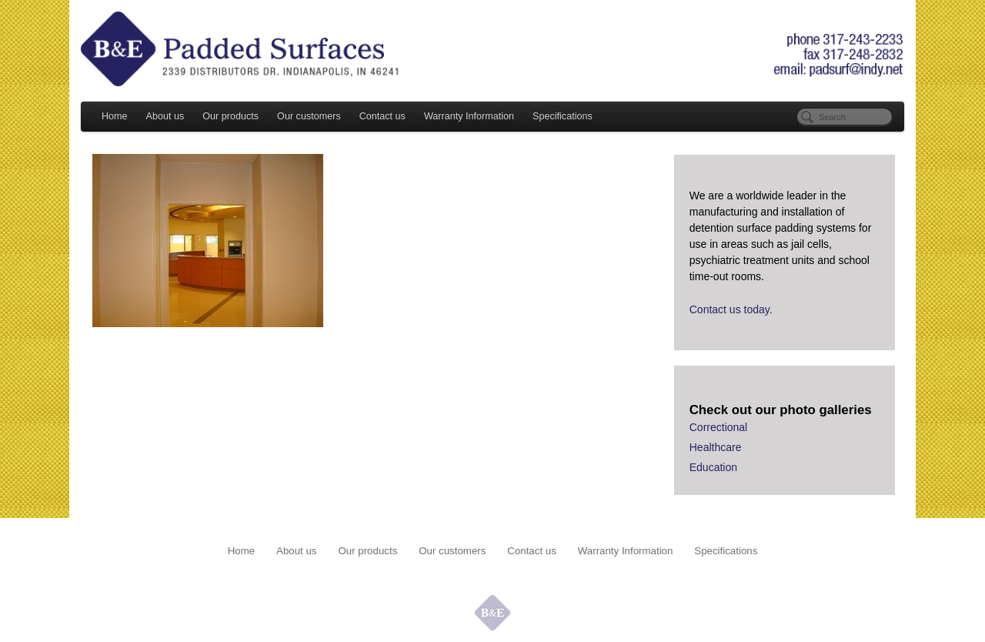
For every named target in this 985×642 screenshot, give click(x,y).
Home (115, 116)
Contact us (382, 116)
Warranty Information (469, 116)
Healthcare (716, 447)
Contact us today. (731, 309)
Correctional (718, 427)
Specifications (563, 116)
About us (165, 116)
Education (713, 467)
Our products (230, 116)
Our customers (309, 116)
